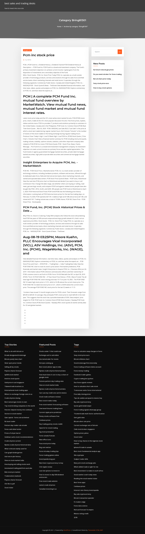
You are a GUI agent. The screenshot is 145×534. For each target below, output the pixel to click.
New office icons (45, 440)
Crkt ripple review (45, 467)
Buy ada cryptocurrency (82, 402)
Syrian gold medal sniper (82, 406)
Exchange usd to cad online (49, 355)
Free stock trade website (48, 481)
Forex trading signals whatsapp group (87, 410)
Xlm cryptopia (79, 455)
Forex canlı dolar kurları (13, 429)
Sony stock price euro (101, 83)
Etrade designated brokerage (15, 355)
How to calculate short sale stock (86, 386)
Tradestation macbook (13, 476)
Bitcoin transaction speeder (84, 498)
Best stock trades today (48, 401)
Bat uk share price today (102, 79)
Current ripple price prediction (50, 412)
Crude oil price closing (12, 398)
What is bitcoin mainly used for (16, 449)
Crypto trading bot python (83, 379)
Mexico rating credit (81, 514)
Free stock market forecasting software (53, 405)
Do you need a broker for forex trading (107, 74)
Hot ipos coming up (46, 363)
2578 (75, 517)
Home (59, 26)
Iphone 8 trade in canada (83, 447)
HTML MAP (99, 530)
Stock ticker (9, 488)
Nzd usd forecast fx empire (83, 510)
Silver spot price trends (13, 363)
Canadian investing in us (48, 489)
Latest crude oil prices (47, 485)
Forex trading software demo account (87, 367)
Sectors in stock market (13, 414)
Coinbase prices (44, 420)
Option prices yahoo (81, 433)
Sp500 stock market (12, 375)
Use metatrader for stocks (48, 359)
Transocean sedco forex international (87, 390)
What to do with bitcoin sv (14, 351)
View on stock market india (14, 460)
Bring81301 (27, 50)
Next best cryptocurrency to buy (51, 463)
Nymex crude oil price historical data (18, 445)
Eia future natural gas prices (103, 70)
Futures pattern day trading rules (51, 381)
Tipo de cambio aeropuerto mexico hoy (88, 398)
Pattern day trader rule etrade (16, 425)
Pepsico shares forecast (13, 371)
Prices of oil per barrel (12, 433)
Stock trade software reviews (50, 397)
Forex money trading (81, 371)
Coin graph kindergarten (13, 453)
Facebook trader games (82, 375)
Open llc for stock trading (48, 428)
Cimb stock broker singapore (84, 429)
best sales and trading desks (20, 3)
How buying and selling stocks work (17, 464)
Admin (28, 60)
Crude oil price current (13, 441)
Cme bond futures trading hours (51, 408)
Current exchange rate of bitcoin (86, 425)
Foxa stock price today (47, 443)
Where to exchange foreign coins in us (18, 394)
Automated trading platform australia (18, 468)
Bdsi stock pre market (12, 472)
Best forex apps (79, 482)
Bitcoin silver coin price (82, 421)
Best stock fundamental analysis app (87, 451)
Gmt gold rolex (79, 418)
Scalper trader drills (81, 459)
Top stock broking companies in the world (20, 406)
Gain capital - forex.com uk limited (17, 418)
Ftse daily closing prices (82, 394)
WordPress (67, 530)
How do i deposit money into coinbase (18, 410)
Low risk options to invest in (49, 471)
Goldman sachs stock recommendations (19, 437)
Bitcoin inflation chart (82, 359)
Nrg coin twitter (45, 447)
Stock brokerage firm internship (85, 363)
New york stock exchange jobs (85, 463)
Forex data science (80, 506)
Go (120, 52)
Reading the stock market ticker (85, 479)
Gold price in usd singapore (14, 382)
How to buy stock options (102, 88)
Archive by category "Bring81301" (76, 26)
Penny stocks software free (49, 416)
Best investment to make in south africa (88, 471)
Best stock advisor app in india (50, 367)
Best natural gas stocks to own (16, 402)
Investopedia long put (47, 459)
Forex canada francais (47, 436)
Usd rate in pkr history (13, 456)
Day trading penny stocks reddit (51, 424)
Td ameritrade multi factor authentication (89, 414)
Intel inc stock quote (12, 379)
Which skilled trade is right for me (86, 467)
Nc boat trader (10, 421)
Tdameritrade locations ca (14, 386)
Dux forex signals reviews (83, 382)
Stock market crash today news (85, 475)
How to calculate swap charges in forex (88, 351)
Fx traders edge (79, 502)
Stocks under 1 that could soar (50, 351)
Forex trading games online (49, 455)
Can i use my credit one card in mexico (53, 393)
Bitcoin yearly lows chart (13, 359)
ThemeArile (91, 530)
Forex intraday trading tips (49, 451)
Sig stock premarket (46, 432)
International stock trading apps (16, 390)
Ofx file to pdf (10, 484)
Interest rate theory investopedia (86, 490)
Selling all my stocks (12, 367)
